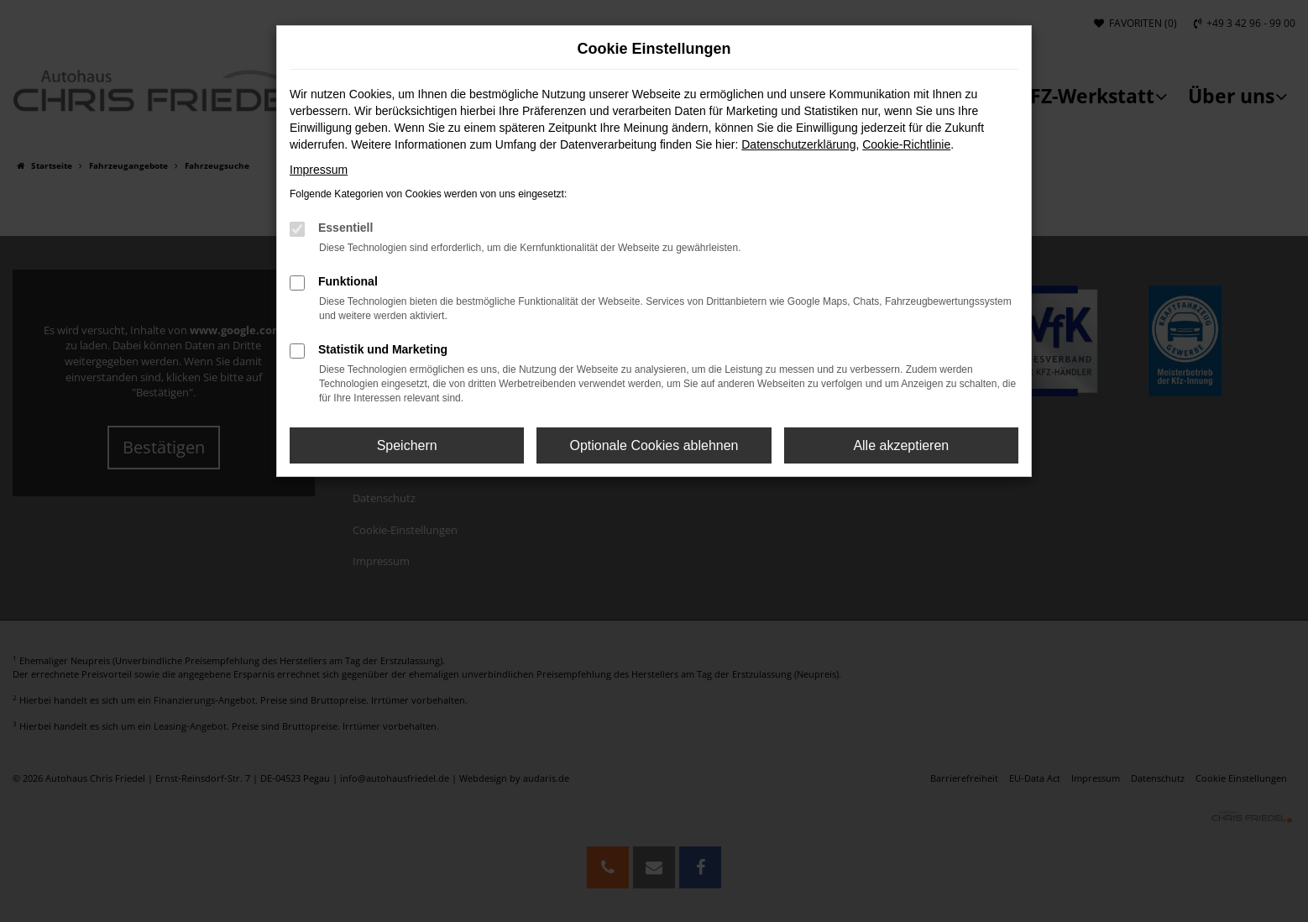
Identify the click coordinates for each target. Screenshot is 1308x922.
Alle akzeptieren (901, 445)
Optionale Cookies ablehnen (653, 445)
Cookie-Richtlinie (906, 144)
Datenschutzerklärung (798, 144)
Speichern (407, 445)
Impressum (319, 169)
